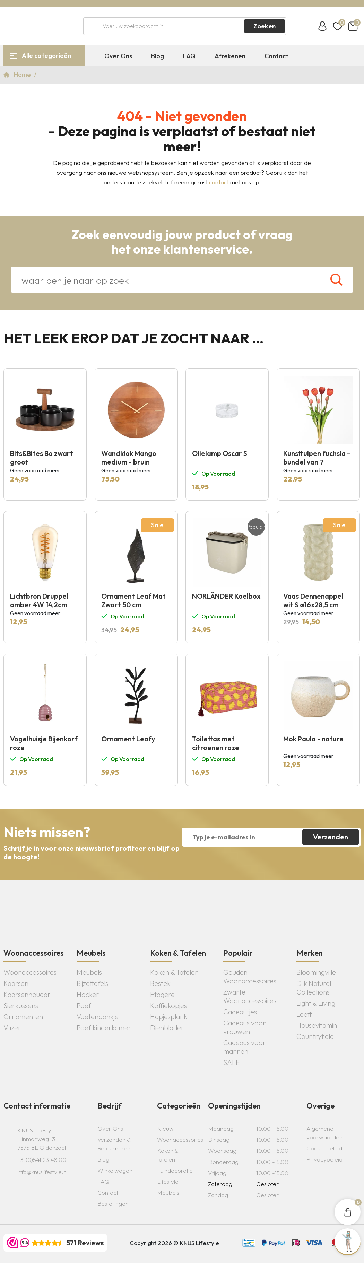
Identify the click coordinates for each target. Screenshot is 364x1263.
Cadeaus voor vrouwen (244, 1027)
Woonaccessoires (30, 972)
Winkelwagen (114, 1170)
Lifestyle (168, 1181)
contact (219, 182)
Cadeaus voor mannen (244, 1047)
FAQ (189, 56)
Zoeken (264, 26)
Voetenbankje (98, 1016)
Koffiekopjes (168, 1005)
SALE (231, 1062)
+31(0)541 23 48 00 (41, 1159)
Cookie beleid (324, 1148)
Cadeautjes (240, 1011)
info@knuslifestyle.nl (42, 1171)
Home (23, 75)
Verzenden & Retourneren (113, 1144)
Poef (84, 1005)
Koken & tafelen (167, 1155)
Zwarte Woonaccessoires (249, 996)
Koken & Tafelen (174, 972)
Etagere (162, 994)
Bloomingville (316, 972)
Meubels (89, 972)
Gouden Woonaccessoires (249, 976)
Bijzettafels (92, 983)
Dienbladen (167, 1027)
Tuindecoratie (175, 1170)
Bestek (160, 983)
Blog (157, 56)
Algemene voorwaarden (324, 1133)
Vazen (12, 1027)
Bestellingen (113, 1203)
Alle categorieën (46, 56)
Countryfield (315, 1036)
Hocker (88, 994)
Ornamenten (23, 1016)
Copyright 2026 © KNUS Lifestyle (174, 1242)
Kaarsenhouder (27, 994)
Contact (276, 56)
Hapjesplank (168, 1016)
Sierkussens (20, 1005)
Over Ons (118, 56)
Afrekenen (230, 56)
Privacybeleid (324, 1159)
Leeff (304, 1014)
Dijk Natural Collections (313, 987)
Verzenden (330, 836)
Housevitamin (316, 1025)
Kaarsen (15, 983)
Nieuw (165, 1128)
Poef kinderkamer (104, 1027)
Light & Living (315, 1003)
